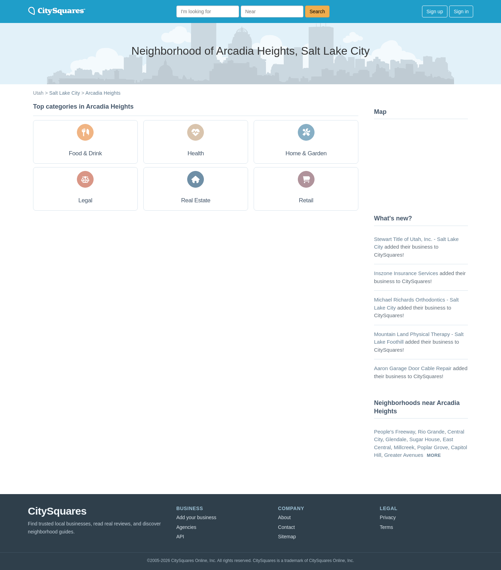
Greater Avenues (403, 455)
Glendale (395, 439)
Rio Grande (431, 432)
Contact (286, 527)
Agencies (186, 527)
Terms (386, 527)
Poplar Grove (432, 447)
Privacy (388, 517)
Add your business (196, 517)
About (284, 517)
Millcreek (404, 447)
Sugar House (424, 439)
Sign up (435, 11)
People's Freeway (394, 432)
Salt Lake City (64, 93)
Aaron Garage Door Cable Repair (413, 368)
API (180, 536)
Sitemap (287, 536)
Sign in (461, 11)
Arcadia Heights (102, 93)
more (434, 455)
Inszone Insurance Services (406, 273)
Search (317, 11)
